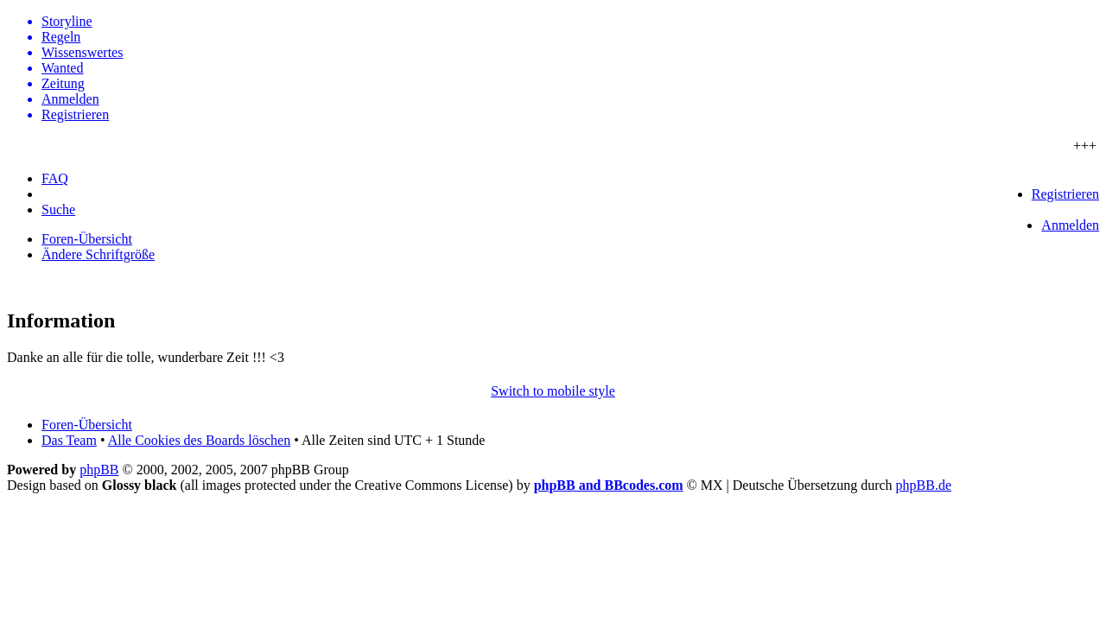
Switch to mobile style (553, 391)
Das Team (69, 440)
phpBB (98, 469)
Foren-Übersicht (86, 239)
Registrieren (1065, 194)
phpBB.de (923, 485)
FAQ (54, 178)
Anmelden (1070, 225)
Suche (58, 209)
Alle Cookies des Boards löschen (199, 440)
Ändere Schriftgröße (98, 254)
